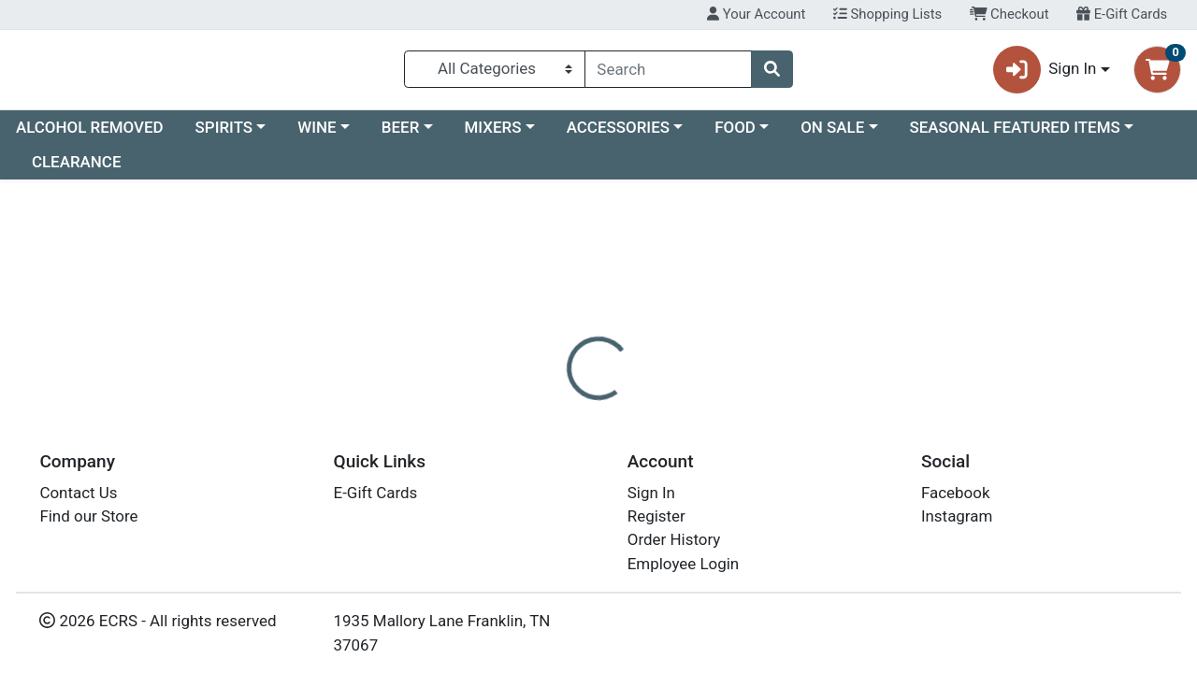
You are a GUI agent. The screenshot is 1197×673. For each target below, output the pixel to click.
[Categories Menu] (494, 73)
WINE (316, 134)
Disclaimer (639, 441)
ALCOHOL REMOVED (90, 134)
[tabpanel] (847, 523)
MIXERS (493, 134)
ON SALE (832, 134)
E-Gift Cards (1121, 14)
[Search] (668, 73)
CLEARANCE (77, 170)
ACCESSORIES (618, 134)
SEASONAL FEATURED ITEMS (1014, 134)
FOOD (735, 134)
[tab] (550, 441)
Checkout (1009, 14)
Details (550, 441)
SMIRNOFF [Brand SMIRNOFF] (733, 516)
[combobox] (668, 73)
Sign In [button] (1045, 73)
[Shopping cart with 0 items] (1157, 73)
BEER (401, 134)
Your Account (756, 14)
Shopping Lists (887, 14)
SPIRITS (224, 134)
